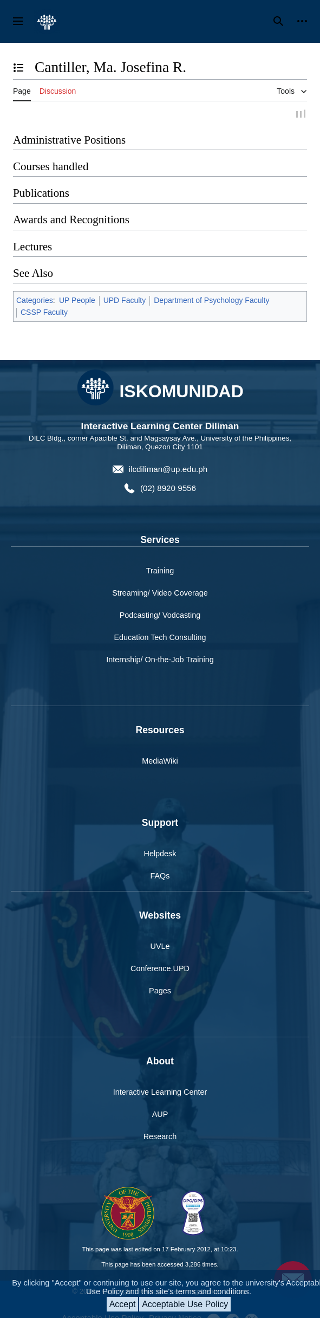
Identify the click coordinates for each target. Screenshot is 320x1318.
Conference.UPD (160, 969)
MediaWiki (160, 762)
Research (160, 1137)
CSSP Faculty (44, 313)
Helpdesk (160, 854)
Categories (34, 301)
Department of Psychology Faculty (211, 301)
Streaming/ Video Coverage (160, 594)
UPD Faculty (124, 301)
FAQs (160, 877)
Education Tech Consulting (160, 638)
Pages (160, 991)
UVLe (160, 947)
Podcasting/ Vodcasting (160, 616)
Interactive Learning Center (160, 1093)
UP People (77, 301)
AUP (160, 1115)
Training (160, 571)
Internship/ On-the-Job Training (159, 660)
